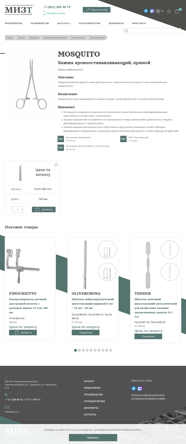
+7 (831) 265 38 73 (57, 7)
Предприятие (13, 23)
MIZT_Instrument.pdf (139, 139)
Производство (40, 23)
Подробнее (85, 332)
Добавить (47, 209)
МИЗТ (24, 9)
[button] (75, 350)
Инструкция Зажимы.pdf (78, 139)
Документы (116, 23)
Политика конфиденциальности (148, 394)
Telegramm (146, 11)
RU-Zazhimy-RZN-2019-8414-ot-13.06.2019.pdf (87, 148)
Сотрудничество (90, 23)
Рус (162, 10)
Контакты (139, 23)
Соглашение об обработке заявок (148, 398)
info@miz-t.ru (12, 411)
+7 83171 (32, 399)
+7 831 (14, 399)
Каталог (63, 23)
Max (152, 11)
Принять (93, 437)
